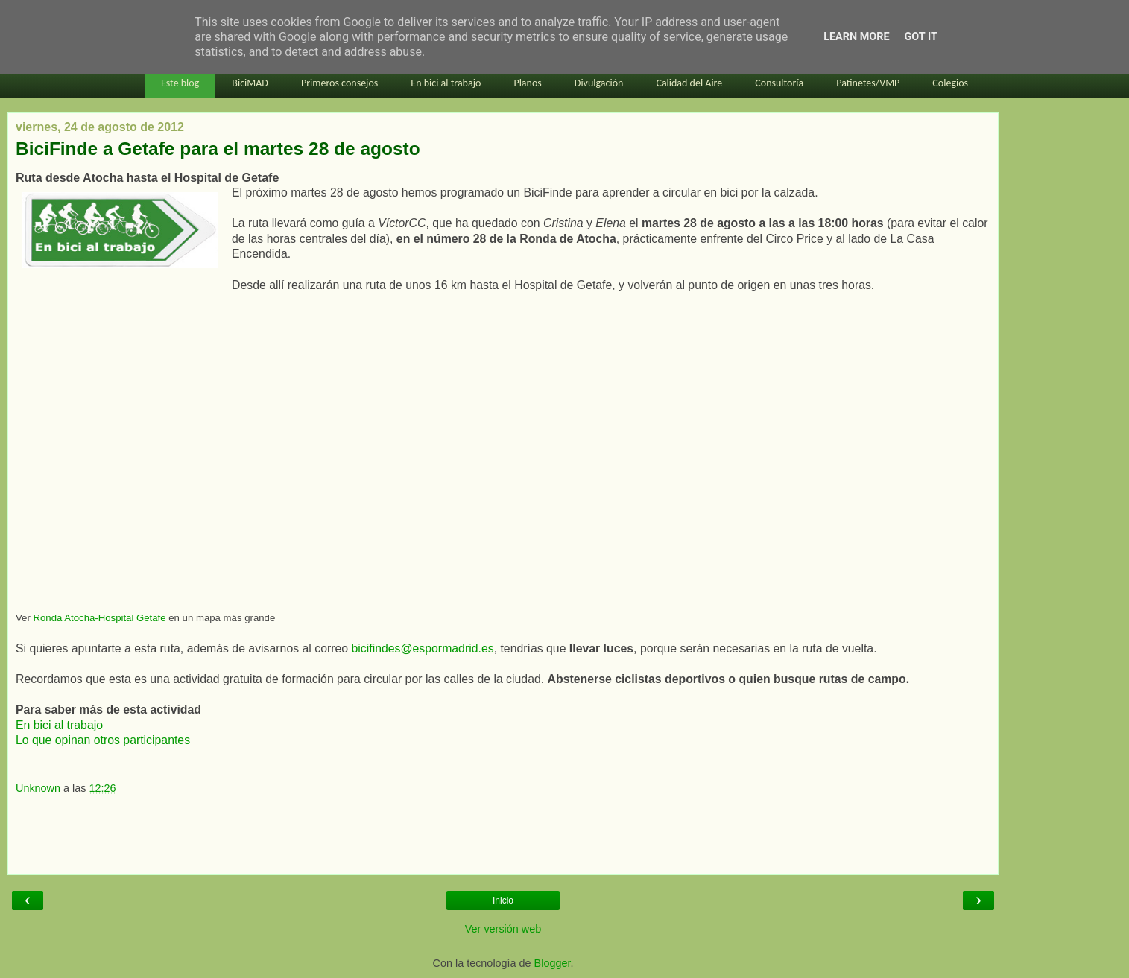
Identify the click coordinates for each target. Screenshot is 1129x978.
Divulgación (599, 83)
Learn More (856, 37)
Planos (527, 83)
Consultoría (779, 83)
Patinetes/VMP (867, 83)
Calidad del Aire (689, 83)
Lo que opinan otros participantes (103, 740)
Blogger (552, 963)
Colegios (950, 83)
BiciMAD (250, 83)
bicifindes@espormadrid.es (422, 648)
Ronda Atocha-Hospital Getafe (99, 617)
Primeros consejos (339, 83)
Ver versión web (503, 929)
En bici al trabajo (446, 83)
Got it (921, 37)
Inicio (503, 900)
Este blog (180, 83)
